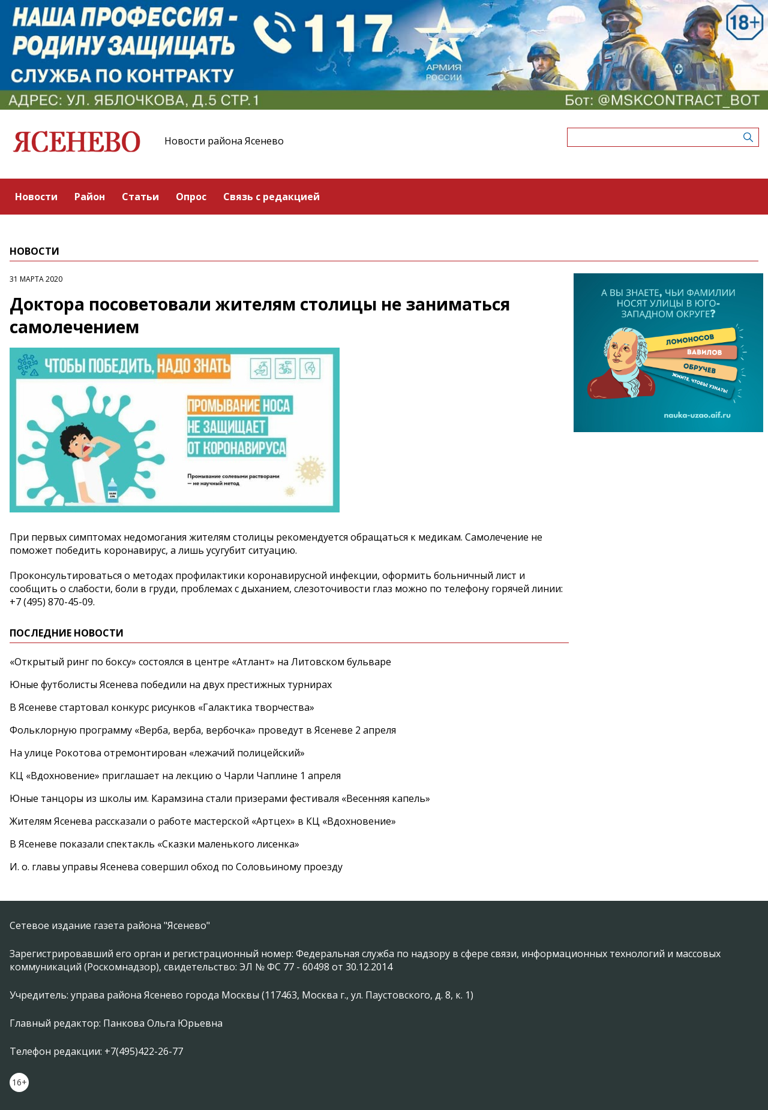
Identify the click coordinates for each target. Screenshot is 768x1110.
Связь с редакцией (271, 196)
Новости (36, 196)
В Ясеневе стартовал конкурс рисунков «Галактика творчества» (162, 707)
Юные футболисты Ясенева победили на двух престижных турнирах (171, 684)
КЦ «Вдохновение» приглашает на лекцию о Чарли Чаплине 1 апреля (175, 775)
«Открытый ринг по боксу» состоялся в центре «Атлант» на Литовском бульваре (200, 661)
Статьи (140, 196)
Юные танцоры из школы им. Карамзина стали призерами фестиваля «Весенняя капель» (220, 798)
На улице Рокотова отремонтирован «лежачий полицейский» (157, 752)
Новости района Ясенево (224, 141)
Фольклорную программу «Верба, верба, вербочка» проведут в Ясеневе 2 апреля (203, 730)
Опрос (191, 196)
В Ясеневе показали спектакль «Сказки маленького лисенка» (154, 843)
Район (89, 196)
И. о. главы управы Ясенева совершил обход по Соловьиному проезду (176, 866)
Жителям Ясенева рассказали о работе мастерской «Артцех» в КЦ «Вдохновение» (203, 821)
